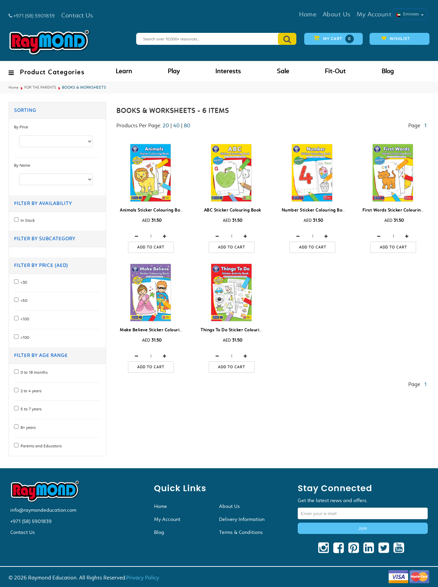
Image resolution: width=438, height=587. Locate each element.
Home (13, 87)
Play (174, 71)
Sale (283, 71)
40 (176, 125)
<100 (23, 319)
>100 (23, 337)
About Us (229, 506)
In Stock (26, 220)
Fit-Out (335, 71)
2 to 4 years (29, 390)
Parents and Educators (40, 446)
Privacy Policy (142, 577)
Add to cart (150, 247)
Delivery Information (242, 519)
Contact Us (22, 532)
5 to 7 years (29, 409)
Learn (124, 71)
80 (187, 125)
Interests (228, 71)
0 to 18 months (33, 372)
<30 (22, 282)
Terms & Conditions (241, 532)
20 (166, 125)
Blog (388, 71)
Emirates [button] (410, 14)
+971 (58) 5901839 (31, 521)
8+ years (27, 427)
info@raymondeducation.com (43, 510)
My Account (167, 519)
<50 (22, 300)
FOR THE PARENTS (40, 87)
